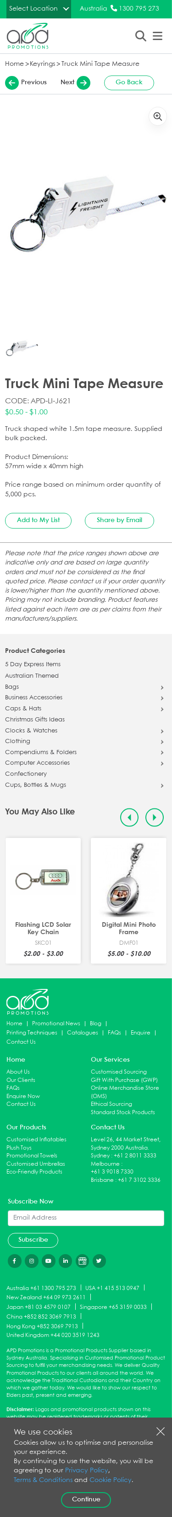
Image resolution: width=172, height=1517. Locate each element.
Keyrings (42, 64)
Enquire (140, 1032)
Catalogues (82, 1032)
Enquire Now (23, 1096)
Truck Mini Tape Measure (100, 64)
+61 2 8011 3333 (135, 1155)
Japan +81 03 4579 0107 (38, 1307)
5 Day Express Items (33, 665)
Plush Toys (19, 1148)
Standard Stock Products (123, 1112)
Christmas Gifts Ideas (35, 720)
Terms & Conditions (43, 1480)
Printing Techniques (31, 1032)
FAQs (114, 1032)
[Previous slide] (129, 817)
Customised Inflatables (36, 1139)
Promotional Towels (31, 1155)
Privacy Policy (86, 1471)
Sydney (100, 1155)
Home (14, 64)
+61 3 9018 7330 (112, 1171)
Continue (86, 1499)
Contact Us (21, 1042)
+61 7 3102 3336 (139, 1180)
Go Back (129, 82)
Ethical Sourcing (111, 1104)
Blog (95, 1023)
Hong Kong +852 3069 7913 (42, 1326)
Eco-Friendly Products (34, 1171)
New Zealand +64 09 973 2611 (46, 1297)
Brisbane (102, 1180)
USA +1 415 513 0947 (112, 1287)
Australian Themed (32, 676)
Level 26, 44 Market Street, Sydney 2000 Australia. (126, 1144)
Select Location (33, 9)
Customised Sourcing (119, 1072)
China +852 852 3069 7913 (41, 1316)
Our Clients (20, 1080)
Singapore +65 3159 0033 (113, 1307)
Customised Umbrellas (35, 1164)
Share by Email (119, 520)
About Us (18, 1072)
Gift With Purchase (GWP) (124, 1080)
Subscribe (33, 1240)
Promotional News (56, 1023)
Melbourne (105, 1164)
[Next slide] (154, 817)
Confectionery (26, 774)
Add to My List (38, 520)
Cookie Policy (110, 1480)
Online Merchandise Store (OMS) (125, 1092)
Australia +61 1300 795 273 (41, 1287)
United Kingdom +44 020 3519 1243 (53, 1335)
